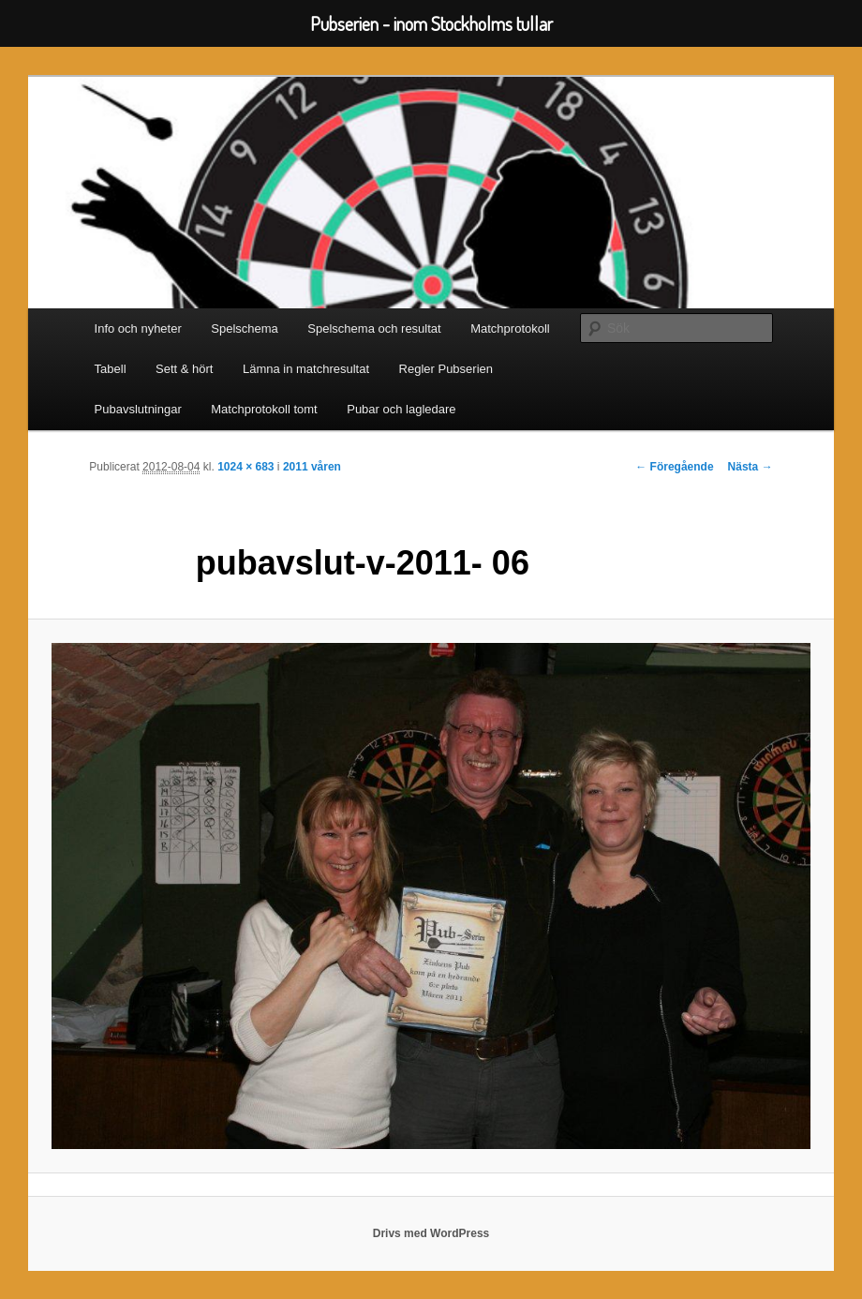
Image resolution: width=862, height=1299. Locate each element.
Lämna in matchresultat (306, 369)
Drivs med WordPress (431, 1233)
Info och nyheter (138, 328)
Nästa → (750, 466)
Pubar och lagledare (401, 409)
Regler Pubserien (446, 369)
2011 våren (312, 466)
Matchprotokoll (510, 328)
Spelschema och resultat (373, 328)
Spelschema (244, 328)
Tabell (110, 369)
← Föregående (674, 466)
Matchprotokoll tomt (264, 409)
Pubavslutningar (138, 409)
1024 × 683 (245, 466)
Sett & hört (184, 369)
